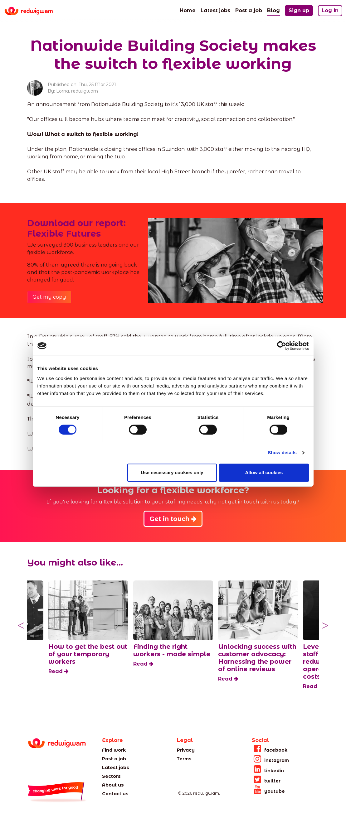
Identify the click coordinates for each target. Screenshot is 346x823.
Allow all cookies (264, 472)
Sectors (111, 776)
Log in (330, 10)
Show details (282, 452)
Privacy (186, 750)
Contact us (115, 794)
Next (325, 625)
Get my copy (49, 297)
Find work (114, 750)
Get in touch (173, 518)
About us (113, 785)
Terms (184, 759)
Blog (273, 10)
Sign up (299, 10)
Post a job (248, 10)
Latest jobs (215, 10)
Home (188, 10)
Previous (21, 625)
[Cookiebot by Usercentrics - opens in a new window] (281, 345)
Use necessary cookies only (172, 472)
